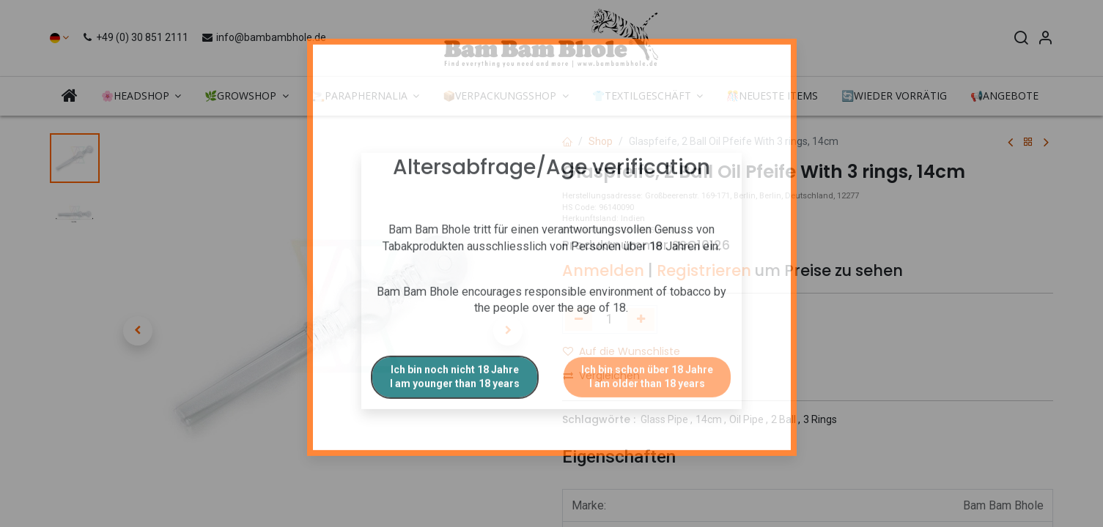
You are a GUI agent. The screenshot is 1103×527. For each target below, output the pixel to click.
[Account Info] (1045, 39)
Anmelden (603, 270)
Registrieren (704, 270)
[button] (138, 331)
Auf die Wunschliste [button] (621, 351)
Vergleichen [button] (601, 375)
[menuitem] (69, 95)
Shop (601, 141)
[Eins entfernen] (578, 319)
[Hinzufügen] (640, 319)
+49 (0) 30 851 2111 (137, 37)
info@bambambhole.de (263, 37)
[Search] (1021, 39)
